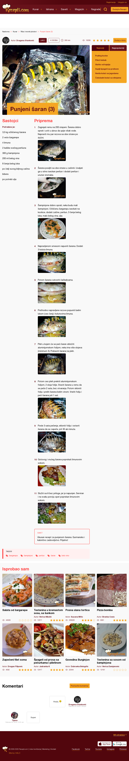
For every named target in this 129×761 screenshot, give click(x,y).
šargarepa (13, 555)
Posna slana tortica (80, 597)
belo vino (65, 555)
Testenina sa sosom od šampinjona (112, 647)
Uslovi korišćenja (35, 749)
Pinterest (123, 749)
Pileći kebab (100, 60)
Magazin (79, 9)
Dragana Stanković (25, 40)
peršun (41, 555)
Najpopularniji (118, 48)
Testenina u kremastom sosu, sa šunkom (49, 597)
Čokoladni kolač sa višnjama (108, 78)
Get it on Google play (120, 743)
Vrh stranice (119, 735)
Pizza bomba (112, 597)
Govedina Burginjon (80, 647)
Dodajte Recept (120, 9)
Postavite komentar (79, 686)
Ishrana (50, 9)
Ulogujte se (122, 2)
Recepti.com (15, 8)
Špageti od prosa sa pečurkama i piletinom (49, 647)
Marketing (45, 749)
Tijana (14, 720)
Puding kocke (101, 56)
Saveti (64, 9)
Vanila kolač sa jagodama (106, 73)
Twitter (87, 749)
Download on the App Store (105, 743)
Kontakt (53, 749)
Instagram (110, 749)
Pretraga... (105, 9)
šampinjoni (28, 555)
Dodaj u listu (120, 40)
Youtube (98, 749)
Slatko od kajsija (102, 64)
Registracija (111, 2)
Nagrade (95, 9)
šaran (53, 555)
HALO (17, 753)
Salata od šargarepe (17, 597)
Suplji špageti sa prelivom (107, 69)
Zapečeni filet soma (17, 647)
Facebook (76, 749)
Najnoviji (100, 48)
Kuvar (36, 9)
